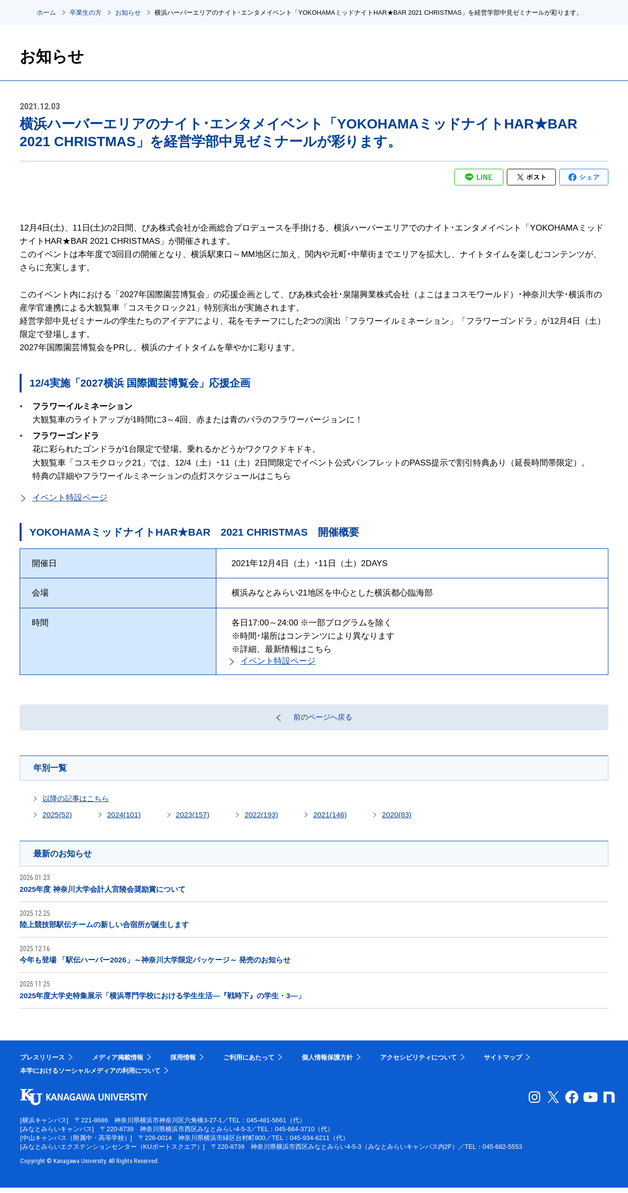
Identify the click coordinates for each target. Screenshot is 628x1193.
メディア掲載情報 (117, 1062)
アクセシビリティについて (418, 1062)
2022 (261, 819)
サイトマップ (503, 1062)
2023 (192, 819)
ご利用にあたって (248, 1062)
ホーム (46, 12)
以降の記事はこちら (76, 803)
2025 (57, 819)
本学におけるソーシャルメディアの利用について (90, 1076)
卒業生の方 (86, 12)
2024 (123, 819)
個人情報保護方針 (327, 1062)
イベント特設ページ (69, 497)
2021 (329, 819)
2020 (397, 819)
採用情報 (183, 1062)
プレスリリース (42, 1062)
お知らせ (128, 12)
